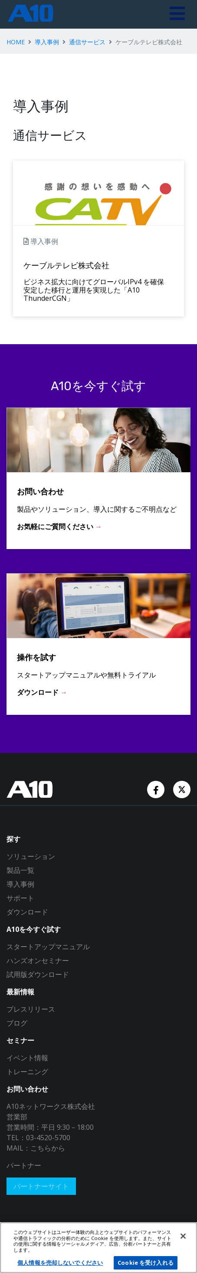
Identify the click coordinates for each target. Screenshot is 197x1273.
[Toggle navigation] (177, 14)
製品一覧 (20, 870)
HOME (16, 42)
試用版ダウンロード (38, 974)
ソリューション (31, 856)
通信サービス (87, 42)
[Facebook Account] (156, 788)
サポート (20, 898)
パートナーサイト (41, 1186)
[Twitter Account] (181, 788)
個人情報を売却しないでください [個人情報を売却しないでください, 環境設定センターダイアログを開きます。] (60, 1262)
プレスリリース (31, 1009)
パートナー (24, 1165)
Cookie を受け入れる (146, 1262)
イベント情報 (27, 1057)
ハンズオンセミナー (38, 960)
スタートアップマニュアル (48, 946)
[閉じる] (183, 1236)
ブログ (17, 1023)
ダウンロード (27, 912)
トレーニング (27, 1071)
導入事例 (47, 42)
